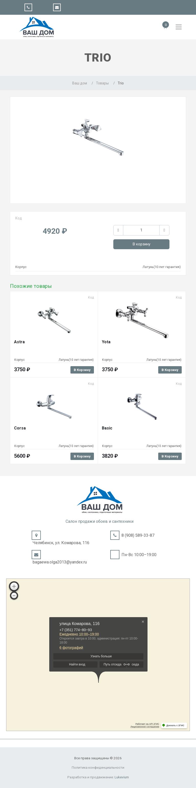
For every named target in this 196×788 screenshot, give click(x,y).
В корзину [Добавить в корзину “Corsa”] (82, 456)
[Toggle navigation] (179, 27)
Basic (107, 428)
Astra (19, 341)
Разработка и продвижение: (98, 777)
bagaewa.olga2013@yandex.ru (60, 562)
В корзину (141, 244)
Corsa (20, 428)
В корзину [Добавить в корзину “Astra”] (82, 370)
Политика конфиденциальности (98, 767)
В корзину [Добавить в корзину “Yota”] (170, 370)
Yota (106, 341)
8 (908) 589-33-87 (137, 535)
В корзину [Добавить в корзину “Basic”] (170, 456)
